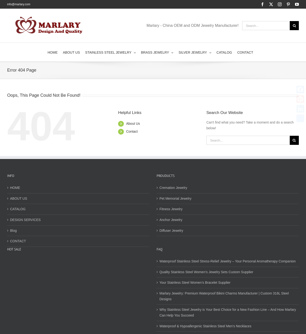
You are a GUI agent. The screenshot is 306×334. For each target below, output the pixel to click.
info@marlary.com (18, 4)
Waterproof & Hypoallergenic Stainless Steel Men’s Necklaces (205, 326)
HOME (15, 188)
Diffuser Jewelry (171, 230)
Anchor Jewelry (170, 220)
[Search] (294, 25)
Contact (132, 131)
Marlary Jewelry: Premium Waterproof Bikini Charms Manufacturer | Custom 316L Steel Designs (224, 296)
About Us (133, 123)
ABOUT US (18, 198)
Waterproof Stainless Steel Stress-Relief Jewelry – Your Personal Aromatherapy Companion (227, 261)
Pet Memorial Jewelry (175, 198)
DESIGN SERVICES (25, 220)
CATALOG (18, 209)
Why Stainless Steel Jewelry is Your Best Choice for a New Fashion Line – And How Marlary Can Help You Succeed (227, 312)
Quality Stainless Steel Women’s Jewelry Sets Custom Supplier (206, 272)
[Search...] (266, 25)
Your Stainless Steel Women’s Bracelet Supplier (194, 282)
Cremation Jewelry (173, 188)
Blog (13, 230)
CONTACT (18, 241)
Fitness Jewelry (170, 209)
